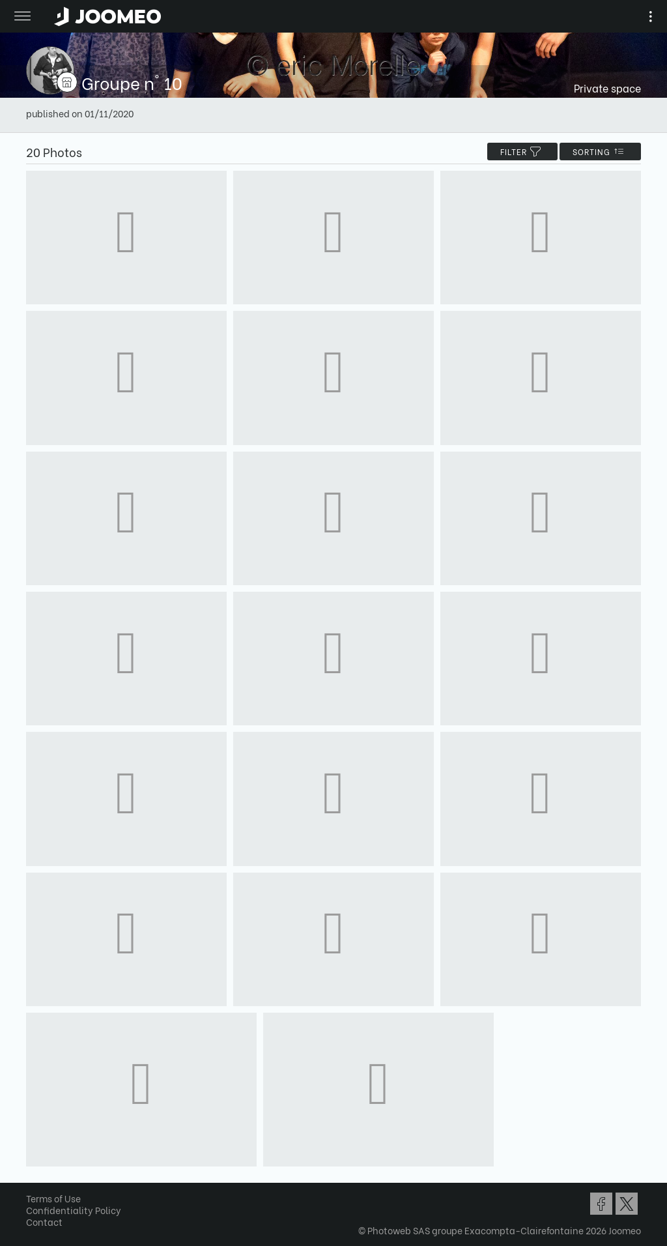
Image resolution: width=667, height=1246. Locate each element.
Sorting (600, 151)
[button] (34, 1179)
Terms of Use (53, 1198)
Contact (44, 1221)
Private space (607, 87)
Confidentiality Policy (73, 1210)
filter (522, 151)
